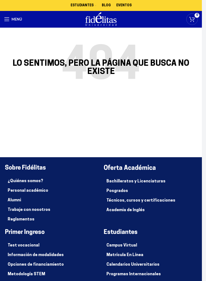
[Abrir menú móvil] (13, 19)
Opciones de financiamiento (36, 265)
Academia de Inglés (125, 210)
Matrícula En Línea (124, 255)
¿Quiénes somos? (25, 181)
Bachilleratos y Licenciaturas (136, 181)
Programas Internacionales (133, 274)
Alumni (14, 200)
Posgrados (117, 191)
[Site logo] (101, 19)
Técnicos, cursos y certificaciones (140, 201)
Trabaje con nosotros (29, 210)
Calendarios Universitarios (132, 265)
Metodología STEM (26, 274)
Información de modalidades (36, 255)
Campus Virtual (121, 245)
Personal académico (28, 191)
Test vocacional (23, 245)
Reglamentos (21, 219)
